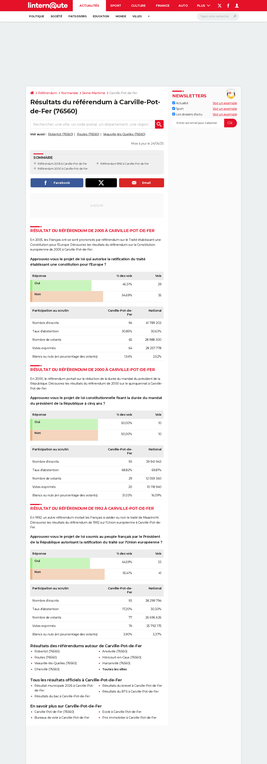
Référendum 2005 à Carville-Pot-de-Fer (62, 163)
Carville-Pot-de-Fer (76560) (54, 712)
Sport (115, 6)
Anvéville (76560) (114, 651)
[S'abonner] (204, 123)
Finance (162, 6)
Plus (203, 6)
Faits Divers (77, 16)
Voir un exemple (225, 103)
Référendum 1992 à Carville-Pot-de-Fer (124, 163)
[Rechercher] (218, 16)
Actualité (180, 103)
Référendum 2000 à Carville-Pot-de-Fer (63, 168)
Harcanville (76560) (116, 663)
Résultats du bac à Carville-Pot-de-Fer (62, 696)
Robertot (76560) (60, 134)
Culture (138, 6)
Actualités (89, 6)
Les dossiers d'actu (187, 114)
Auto (183, 6)
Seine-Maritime (93, 93)
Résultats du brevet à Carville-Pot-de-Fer (132, 686)
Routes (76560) (88, 134)
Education (101, 16)
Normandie (69, 93)
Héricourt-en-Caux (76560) (121, 657)
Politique (36, 16)
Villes (136, 16)
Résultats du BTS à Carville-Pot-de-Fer (130, 691)
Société (56, 16)
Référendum (47, 93)
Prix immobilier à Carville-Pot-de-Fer (129, 718)
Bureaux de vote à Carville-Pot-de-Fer (61, 718)
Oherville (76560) (46, 669)
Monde (121, 16)
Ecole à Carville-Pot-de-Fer (121, 712)
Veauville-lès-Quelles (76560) (124, 134)
